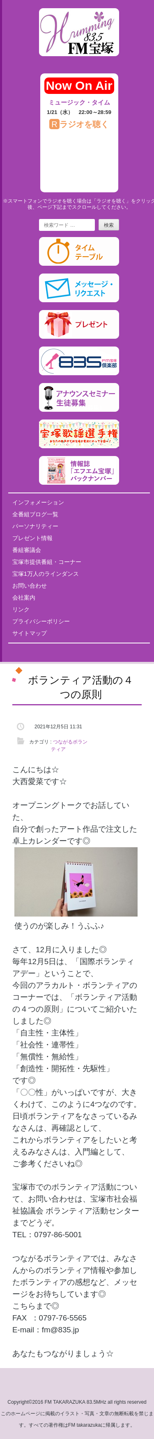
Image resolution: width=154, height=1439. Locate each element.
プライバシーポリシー (41, 621)
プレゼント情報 (32, 538)
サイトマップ (29, 633)
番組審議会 (26, 550)
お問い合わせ (29, 585)
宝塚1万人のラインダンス (45, 573)
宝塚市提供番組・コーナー (46, 562)
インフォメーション (38, 502)
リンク (21, 609)
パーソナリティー (35, 526)
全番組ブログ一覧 (35, 514)
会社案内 (23, 597)
